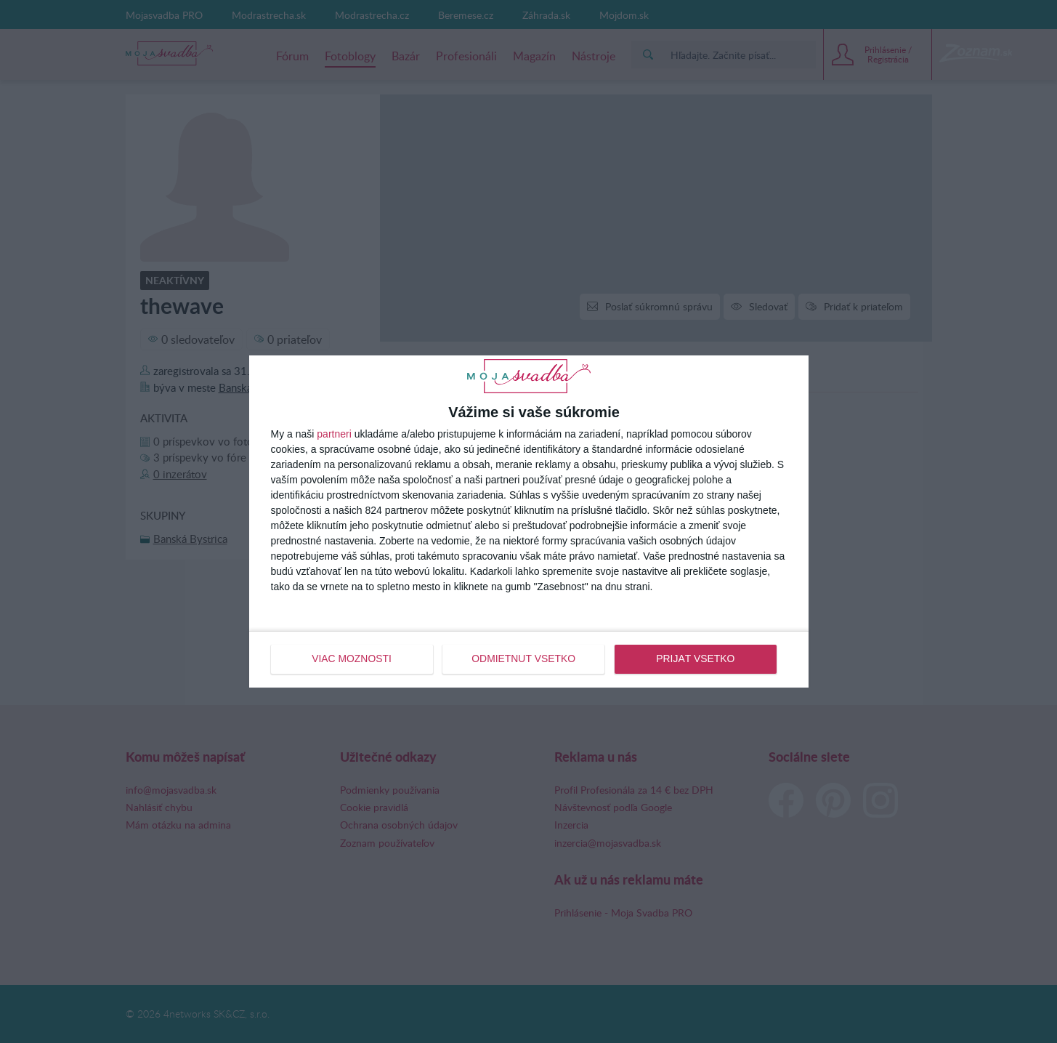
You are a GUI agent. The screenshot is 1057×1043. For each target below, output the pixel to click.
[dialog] (529, 521)
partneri (334, 435)
